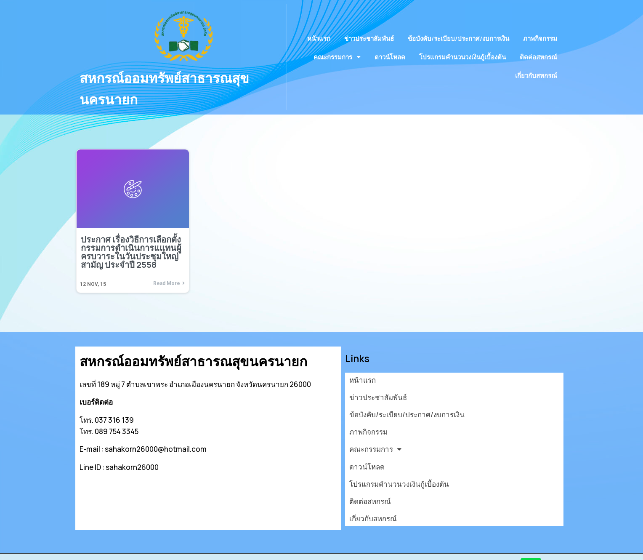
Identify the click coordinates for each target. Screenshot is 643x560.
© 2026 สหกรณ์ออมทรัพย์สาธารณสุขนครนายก (153, 548)
